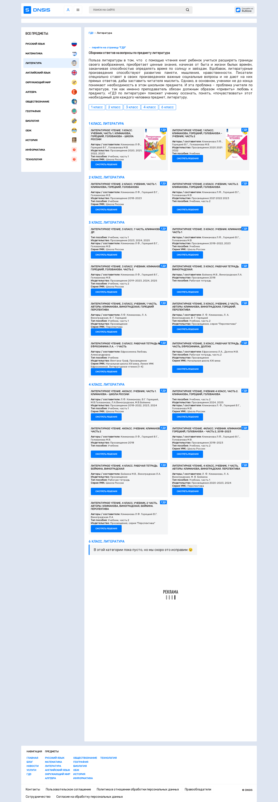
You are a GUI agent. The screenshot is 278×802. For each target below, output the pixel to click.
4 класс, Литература (106, 385)
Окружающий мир (51, 82)
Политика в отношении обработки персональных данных (138, 789)
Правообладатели (198, 789)
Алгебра (51, 92)
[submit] (187, 10)
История (51, 140)
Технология (51, 159)
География (51, 111)
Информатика (51, 149)
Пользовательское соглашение (68, 789)
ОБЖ (51, 130)
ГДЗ (29, 774)
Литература (51, 63)
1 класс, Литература (106, 124)
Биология (51, 120)
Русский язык (51, 43)
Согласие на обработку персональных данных (89, 797)
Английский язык (51, 72)
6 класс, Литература (106, 541)
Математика (51, 53)
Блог (30, 761)
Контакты (33, 789)
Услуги (31, 770)
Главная (32, 757)
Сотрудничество (38, 797)
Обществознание (51, 101)
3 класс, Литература (106, 223)
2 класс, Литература (106, 177)
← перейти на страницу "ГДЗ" (107, 47)
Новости (33, 766)
